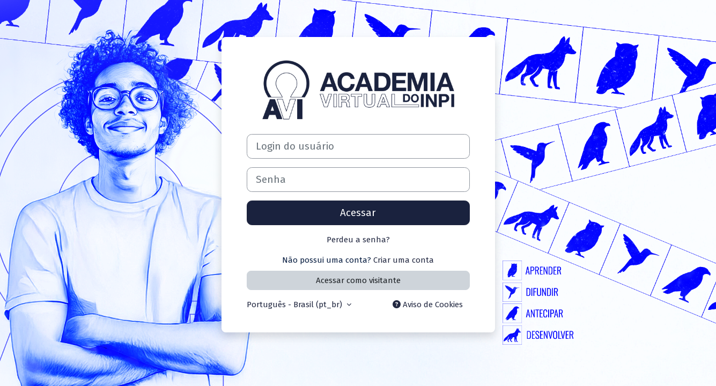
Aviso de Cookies (428, 304)
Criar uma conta (403, 260)
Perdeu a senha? (358, 239)
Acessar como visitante (358, 280)
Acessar (358, 212)
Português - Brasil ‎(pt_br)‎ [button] (295, 304)
